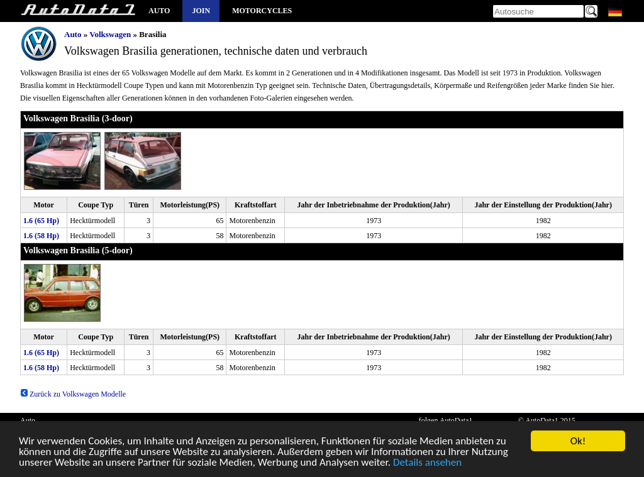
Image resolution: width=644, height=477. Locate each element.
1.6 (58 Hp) (41, 235)
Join (201, 10)
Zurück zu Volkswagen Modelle (73, 394)
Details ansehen (427, 463)
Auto (159, 10)
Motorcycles (262, 10)
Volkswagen (110, 34)
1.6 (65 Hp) (41, 220)
